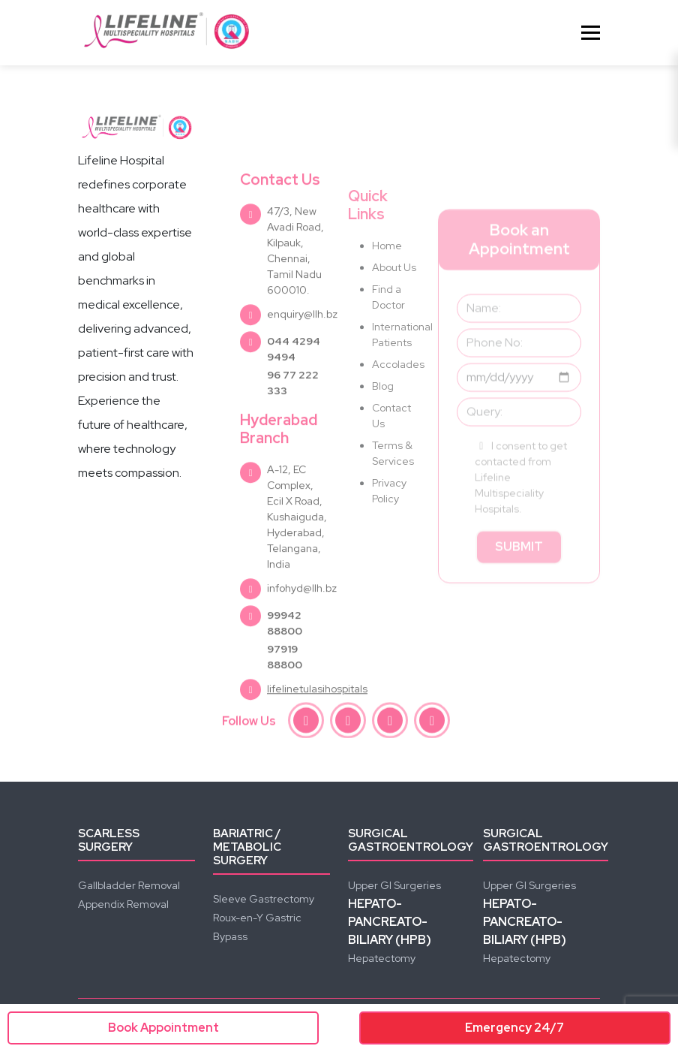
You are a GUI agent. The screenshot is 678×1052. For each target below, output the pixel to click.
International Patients (396, 372)
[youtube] (390, 722)
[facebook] (306, 722)
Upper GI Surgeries (394, 885)
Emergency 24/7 (514, 1027)
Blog (383, 424)
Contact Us (391, 454)
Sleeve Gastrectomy (263, 899)
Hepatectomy (382, 958)
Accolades (396, 402)
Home (387, 284)
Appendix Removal (123, 904)
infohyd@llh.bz (302, 618)
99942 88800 (284, 653)
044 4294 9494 (293, 379)
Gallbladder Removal (129, 885)
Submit (519, 581)
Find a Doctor (388, 335)
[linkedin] (432, 722)
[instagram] (348, 722)
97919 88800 (284, 687)
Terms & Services (393, 491)
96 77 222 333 (293, 413)
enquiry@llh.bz (302, 344)
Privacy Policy (389, 529)
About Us (394, 305)
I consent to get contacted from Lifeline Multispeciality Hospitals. (521, 512)
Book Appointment (163, 1027)
